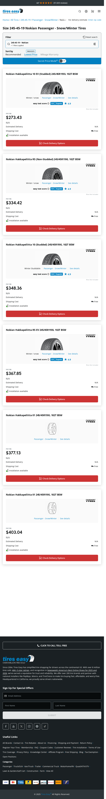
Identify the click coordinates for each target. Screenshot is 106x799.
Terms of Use (94, 747)
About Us (42, 743)
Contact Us (18, 743)
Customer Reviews (63, 747)
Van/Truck (28, 766)
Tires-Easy (46, 794)
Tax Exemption (91, 752)
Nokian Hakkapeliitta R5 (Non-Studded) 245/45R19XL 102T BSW (43, 168)
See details (73, 97)
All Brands (7, 743)
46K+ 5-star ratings (20, 670)
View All (49, 771)
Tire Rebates (30, 743)
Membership (27, 747)
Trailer (38, 766)
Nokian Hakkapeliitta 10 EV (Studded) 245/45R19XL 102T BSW (42, 73)
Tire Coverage (9, 752)
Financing (52, 743)
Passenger (7, 766)
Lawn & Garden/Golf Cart (14, 771)
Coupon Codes (46, 747)
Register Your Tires (11, 747)
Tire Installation (80, 747)
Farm (42, 771)
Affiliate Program (56, 752)
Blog (81, 752)
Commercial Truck (51, 766)
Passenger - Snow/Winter (53, 97)
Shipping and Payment (68, 743)
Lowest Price (30, 54)
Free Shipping (71, 752)
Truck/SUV (18, 766)
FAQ (36, 747)
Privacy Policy (23, 752)
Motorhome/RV (67, 766)
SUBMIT (52, 715)
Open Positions (9, 756)
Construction (32, 771)
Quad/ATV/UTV (82, 766)
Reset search (90, 37)
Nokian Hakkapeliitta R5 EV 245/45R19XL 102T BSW (36, 356)
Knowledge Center (38, 752)
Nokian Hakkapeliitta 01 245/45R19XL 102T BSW (34, 450)
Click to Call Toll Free (54, 645)
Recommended (13, 54)
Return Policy (86, 743)
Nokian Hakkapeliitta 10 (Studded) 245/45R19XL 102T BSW (40, 262)
